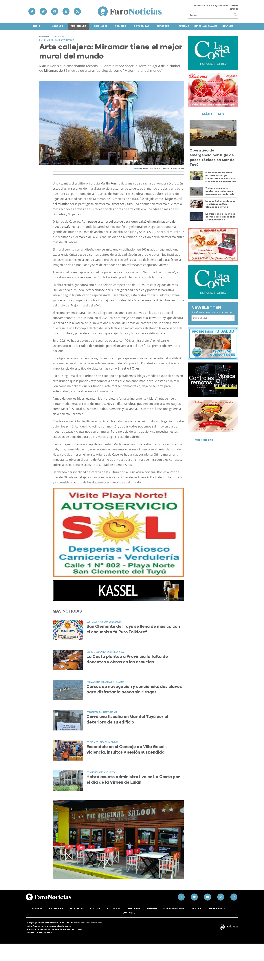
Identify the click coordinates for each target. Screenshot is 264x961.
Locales (57, 26)
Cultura (227, 26)
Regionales (78, 26)
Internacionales (205, 26)
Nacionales (99, 26)
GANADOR (164, 169)
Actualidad (141, 26)
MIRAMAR (153, 169)
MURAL (180, 169)
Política (120, 26)
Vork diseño (204, 439)
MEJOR (173, 169)
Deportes (163, 26)
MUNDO (144, 169)
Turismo (183, 26)
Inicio (36, 26)
